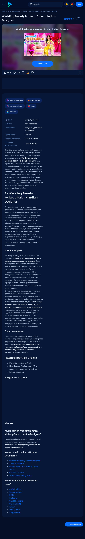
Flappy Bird (14, 512)
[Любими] (23, 72)
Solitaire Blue (15, 489)
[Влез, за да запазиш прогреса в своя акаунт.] (27, 72)
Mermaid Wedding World (20, 475)
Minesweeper (15, 492)
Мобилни (11, 111)
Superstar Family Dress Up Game (24, 460)
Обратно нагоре (74, 524)
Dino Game (14, 509)
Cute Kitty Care (16, 472)
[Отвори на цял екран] (79, 72)
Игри (3, 11)
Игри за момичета (14, 11)
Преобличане (33, 100)
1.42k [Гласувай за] (7, 72)
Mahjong (13, 498)
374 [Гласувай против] (16, 72)
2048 (11, 495)
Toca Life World (16, 463)
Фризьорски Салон (14, 106)
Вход (79, 4)
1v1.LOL (12, 506)
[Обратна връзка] (32, 72)
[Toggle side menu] (3, 4)
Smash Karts (15, 504)
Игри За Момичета (14, 100)
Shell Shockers (16, 501)
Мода (31, 106)
